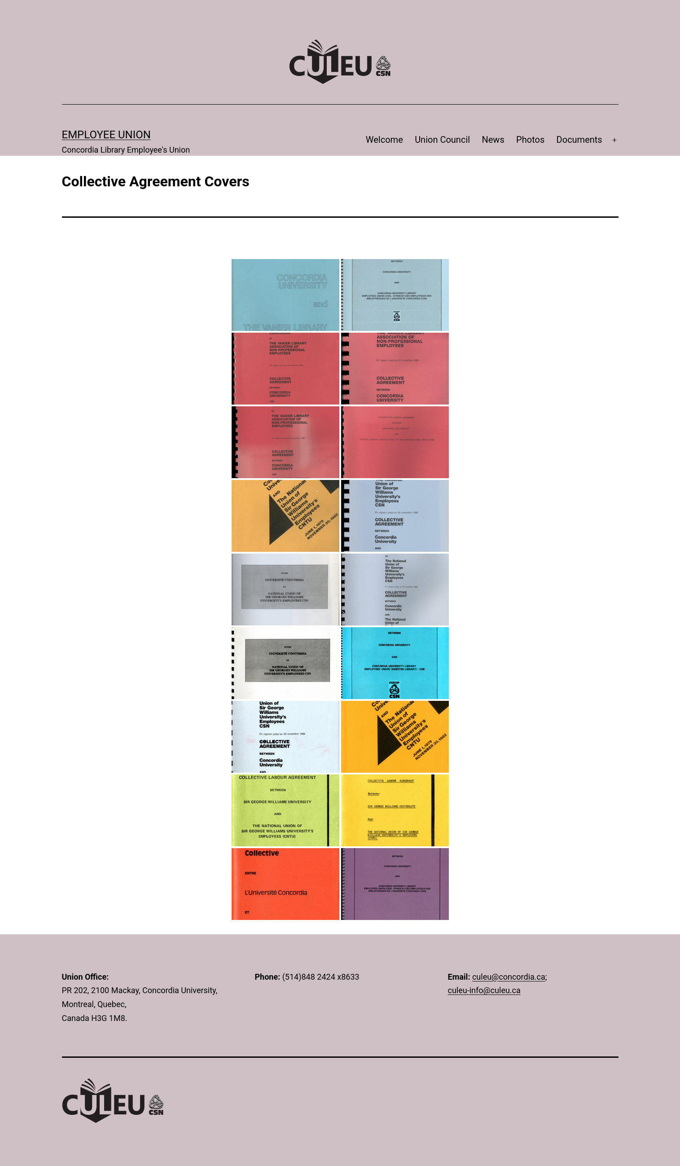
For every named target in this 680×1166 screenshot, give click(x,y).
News (493, 139)
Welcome (384, 139)
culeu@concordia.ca (508, 976)
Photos (530, 139)
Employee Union (106, 134)
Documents (579, 139)
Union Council (442, 139)
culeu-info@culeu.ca (484, 990)
